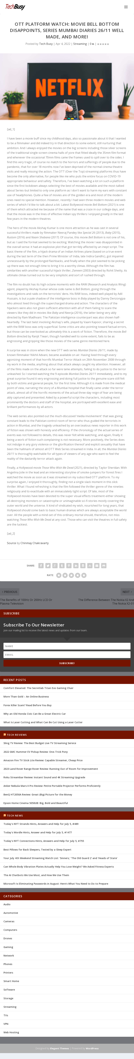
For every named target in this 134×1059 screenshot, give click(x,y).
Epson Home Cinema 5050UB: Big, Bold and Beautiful (35, 803)
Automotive (10, 912)
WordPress (92, 1048)
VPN (5, 1023)
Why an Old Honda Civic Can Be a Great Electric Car (34, 713)
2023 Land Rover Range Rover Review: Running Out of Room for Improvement (50, 768)
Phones (7, 964)
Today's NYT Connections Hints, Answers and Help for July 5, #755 (43, 841)
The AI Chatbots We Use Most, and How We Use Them (36, 875)
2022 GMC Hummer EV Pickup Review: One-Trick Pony (35, 751)
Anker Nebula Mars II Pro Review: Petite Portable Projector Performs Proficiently (52, 785)
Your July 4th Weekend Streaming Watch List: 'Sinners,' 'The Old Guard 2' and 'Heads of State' (60, 858)
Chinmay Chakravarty (35, 543)
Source (11, 543)
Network (8, 955)
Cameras (8, 921)
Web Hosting (11, 1032)
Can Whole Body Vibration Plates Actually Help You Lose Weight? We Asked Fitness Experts (58, 866)
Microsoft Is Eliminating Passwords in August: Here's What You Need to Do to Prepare (55, 883)
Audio (6, 904)
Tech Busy (46, 44)
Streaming (80, 44)
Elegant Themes (59, 1048)
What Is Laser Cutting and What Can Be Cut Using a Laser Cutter (43, 722)
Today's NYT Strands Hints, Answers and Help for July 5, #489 (40, 824)
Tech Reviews (17, 734)
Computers (10, 929)
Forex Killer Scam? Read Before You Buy (27, 705)
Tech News (15, 815)
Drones (7, 938)
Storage (8, 998)
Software (9, 989)
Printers (8, 972)
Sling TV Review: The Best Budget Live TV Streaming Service (39, 743)
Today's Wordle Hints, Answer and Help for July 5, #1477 (37, 832)
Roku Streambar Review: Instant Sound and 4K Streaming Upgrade (44, 777)
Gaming (8, 947)
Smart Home (11, 981)
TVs (5, 1015)
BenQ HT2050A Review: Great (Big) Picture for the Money (37, 794)
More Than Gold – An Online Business (26, 696)
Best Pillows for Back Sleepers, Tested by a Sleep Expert (37, 849)
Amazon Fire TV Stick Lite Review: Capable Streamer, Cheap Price (43, 760)
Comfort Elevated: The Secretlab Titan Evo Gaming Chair (38, 688)
